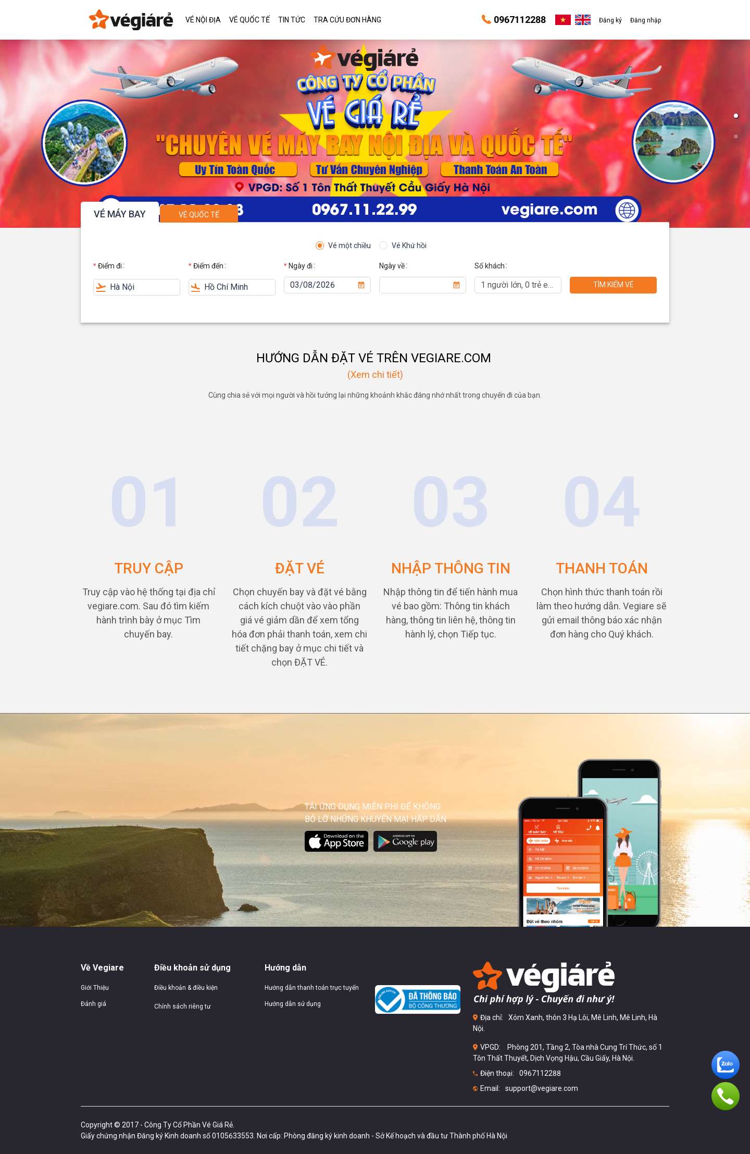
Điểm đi (110, 266)
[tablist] (375, 212)
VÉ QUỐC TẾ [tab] (199, 215)
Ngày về (392, 266)
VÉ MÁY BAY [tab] (120, 213)
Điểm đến (208, 266)
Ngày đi (300, 266)
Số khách (489, 266)
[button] (736, 116)
